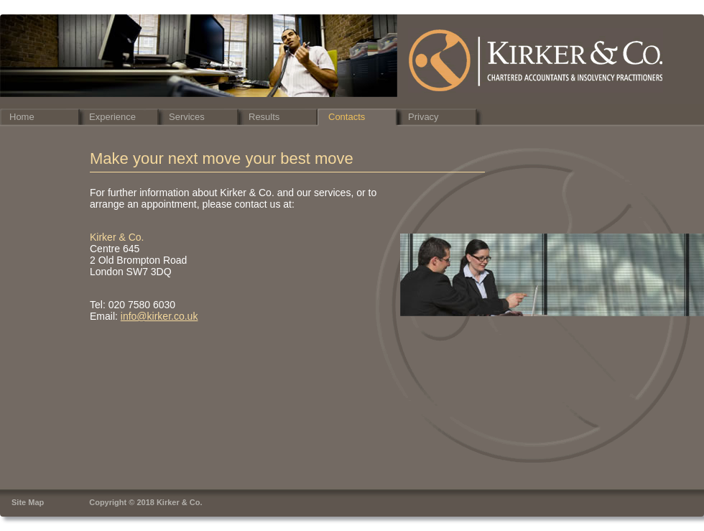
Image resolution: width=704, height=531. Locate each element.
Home (21, 116)
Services (187, 116)
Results (264, 116)
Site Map (27, 502)
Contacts (346, 116)
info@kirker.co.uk (159, 316)
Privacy (423, 116)
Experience (112, 116)
